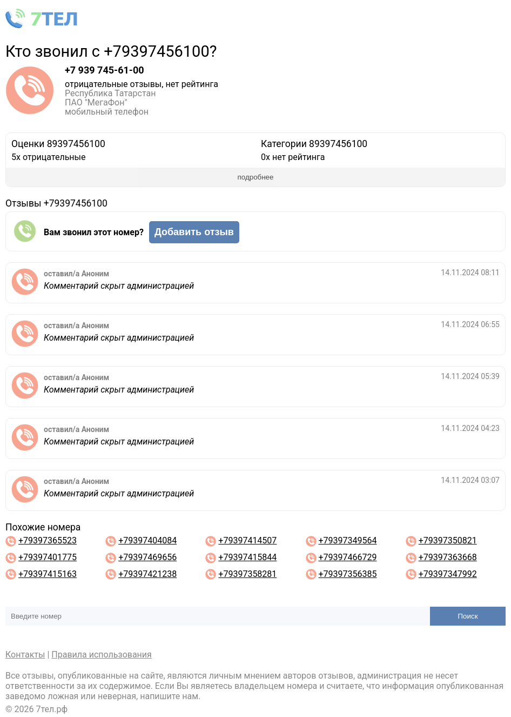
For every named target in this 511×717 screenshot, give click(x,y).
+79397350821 (448, 540)
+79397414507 (247, 540)
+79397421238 (147, 574)
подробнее (256, 177)
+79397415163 (47, 574)
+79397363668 (448, 557)
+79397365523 (47, 540)
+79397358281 (247, 574)
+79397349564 (348, 540)
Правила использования (101, 654)
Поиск (468, 616)
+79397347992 (448, 574)
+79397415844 (247, 557)
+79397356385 (348, 574)
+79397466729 (348, 557)
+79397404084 (147, 540)
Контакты (25, 654)
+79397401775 (47, 557)
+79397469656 (147, 557)
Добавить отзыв (194, 232)
